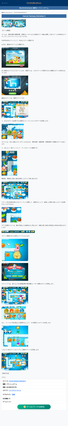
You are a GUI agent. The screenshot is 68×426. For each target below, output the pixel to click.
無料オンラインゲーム (7, 12)
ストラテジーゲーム (15, 390)
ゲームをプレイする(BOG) (34, 407)
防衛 (13, 394)
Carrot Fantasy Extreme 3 (17, 381)
